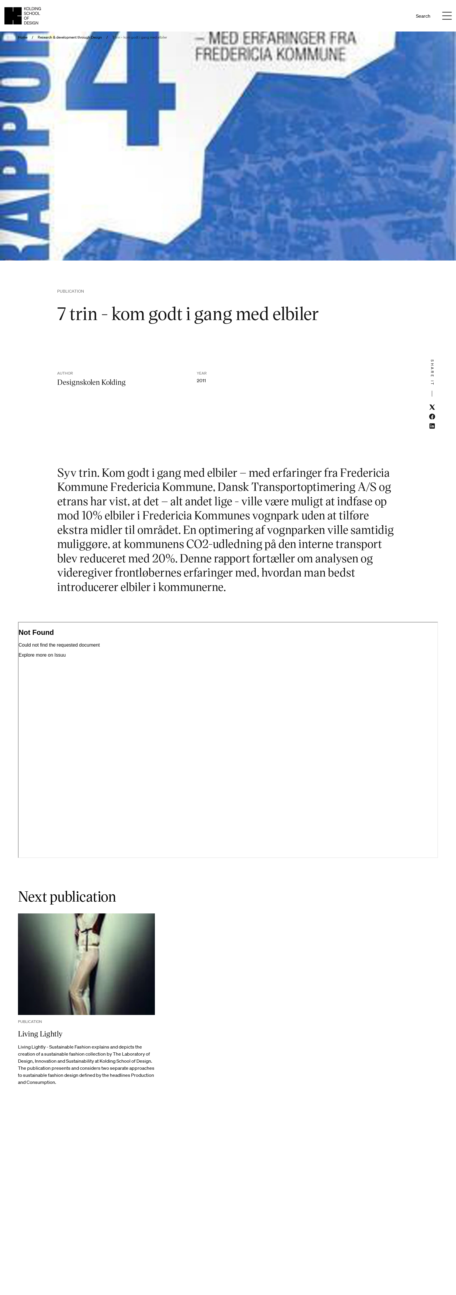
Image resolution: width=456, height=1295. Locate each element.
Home (22, 37)
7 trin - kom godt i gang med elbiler (139, 37)
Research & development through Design (70, 37)
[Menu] (447, 16)
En (401, 16)
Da (393, 16)
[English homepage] (22, 15)
